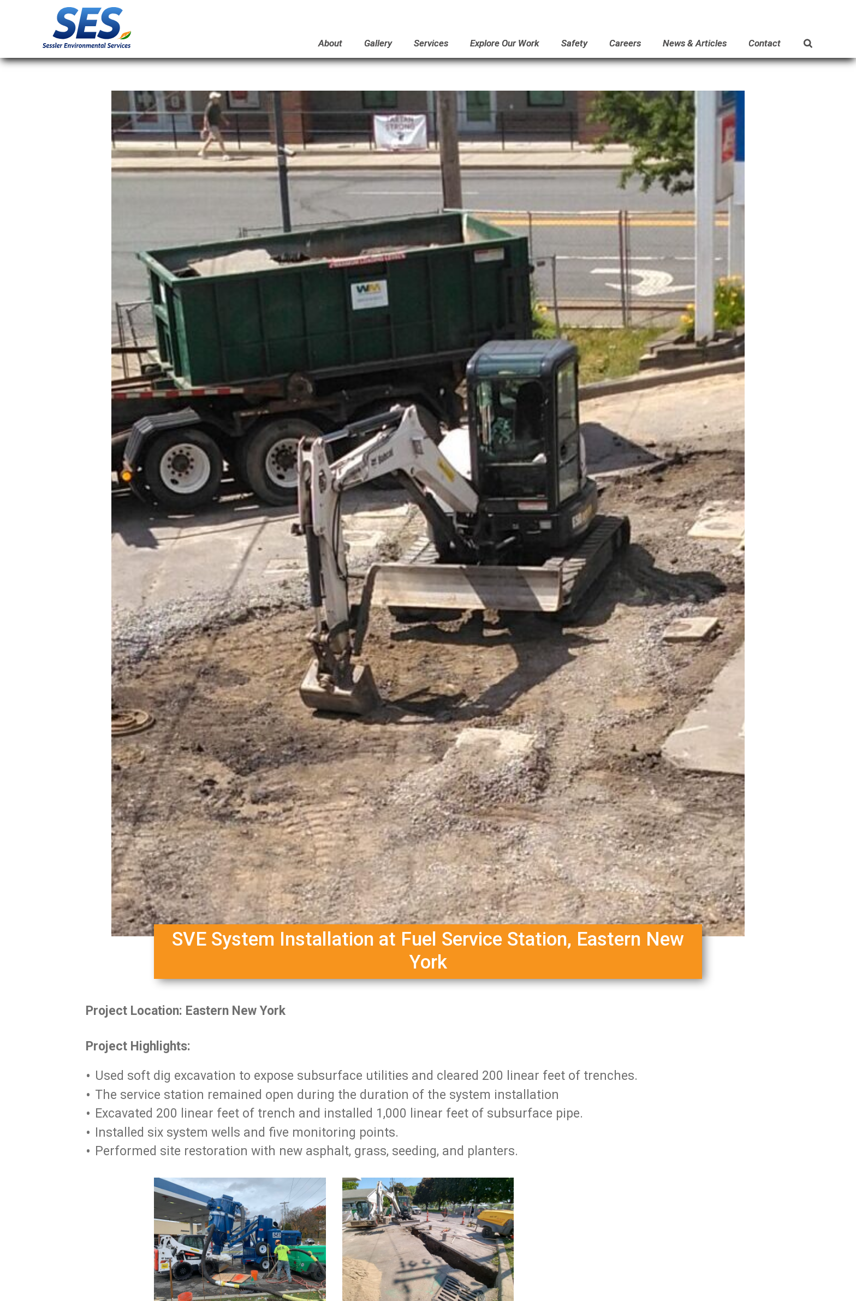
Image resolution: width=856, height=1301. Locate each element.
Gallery (378, 43)
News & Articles (695, 43)
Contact (764, 43)
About (330, 43)
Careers (625, 43)
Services (431, 43)
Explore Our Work (504, 43)
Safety (574, 43)
